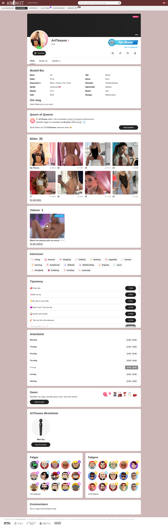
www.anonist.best (21, 519)
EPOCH (33, 519)
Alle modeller (8, 8)
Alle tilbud (46, 8)
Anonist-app (73, 8)
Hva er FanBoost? (131, 47)
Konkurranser (59, 8)
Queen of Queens (74, 119)
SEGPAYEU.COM (41, 519)
